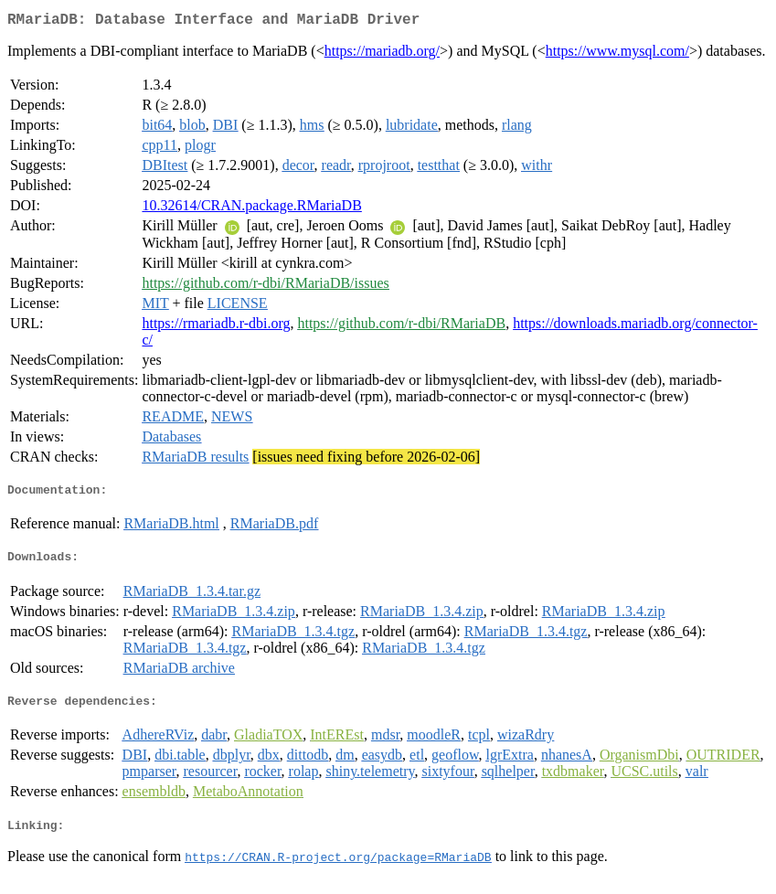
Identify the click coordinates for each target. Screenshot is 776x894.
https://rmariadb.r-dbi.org (216, 327)
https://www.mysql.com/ (617, 54)
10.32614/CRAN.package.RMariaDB (251, 209)
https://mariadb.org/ (382, 54)
